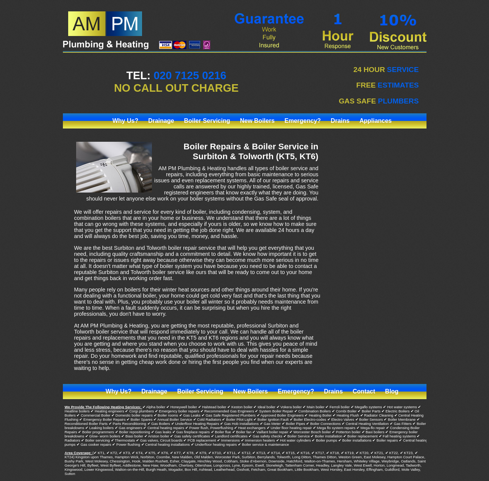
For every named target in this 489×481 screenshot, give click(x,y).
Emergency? (302, 121)
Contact (364, 391)
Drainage (161, 121)
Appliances (375, 121)
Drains (340, 121)
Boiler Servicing (207, 121)
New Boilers (257, 121)
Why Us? (125, 121)
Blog (392, 391)
